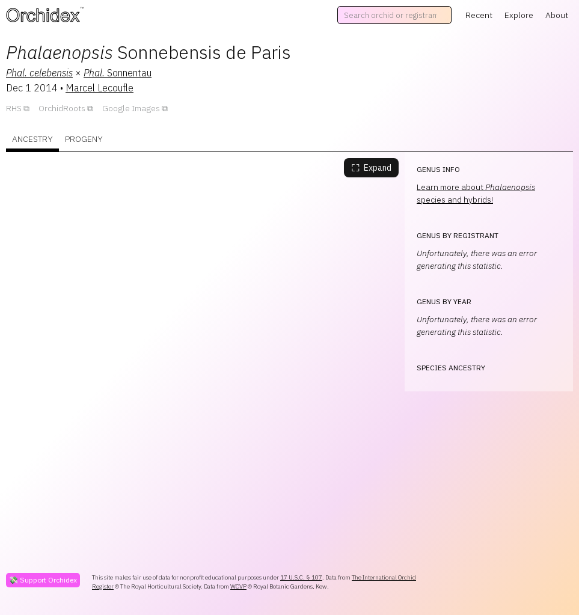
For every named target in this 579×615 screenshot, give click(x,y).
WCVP (238, 586)
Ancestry (32, 138)
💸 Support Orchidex (43, 579)
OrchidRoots (61, 108)
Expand (371, 167)
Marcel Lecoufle (99, 88)
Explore (518, 15)
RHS (14, 108)
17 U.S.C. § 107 (301, 577)
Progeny (84, 138)
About (556, 15)
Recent (478, 15)
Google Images (131, 108)
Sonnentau (118, 73)
